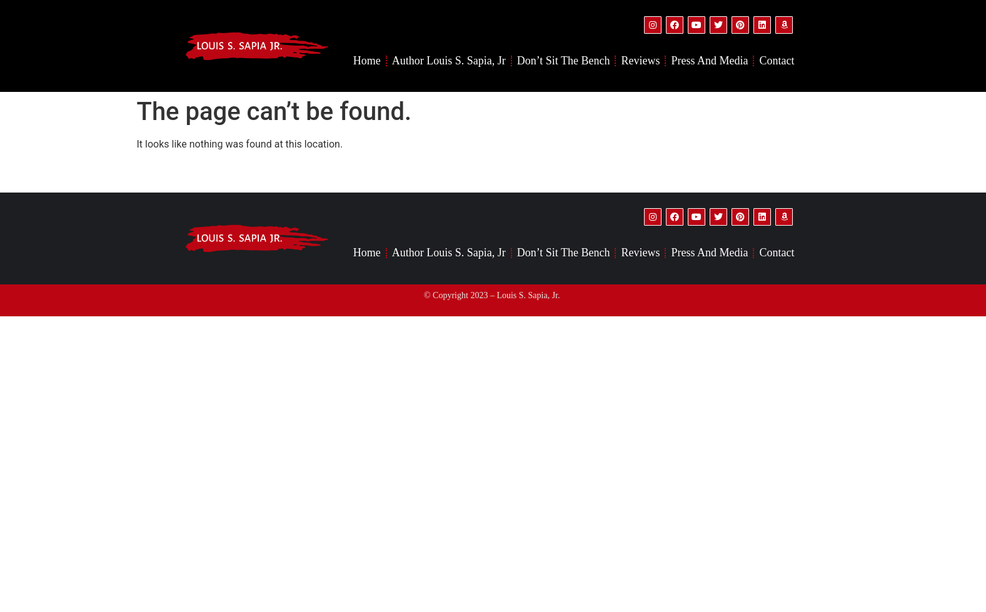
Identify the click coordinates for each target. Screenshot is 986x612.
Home (367, 60)
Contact (776, 60)
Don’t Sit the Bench (563, 60)
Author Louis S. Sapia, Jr (449, 60)
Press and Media (709, 60)
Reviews (640, 60)
